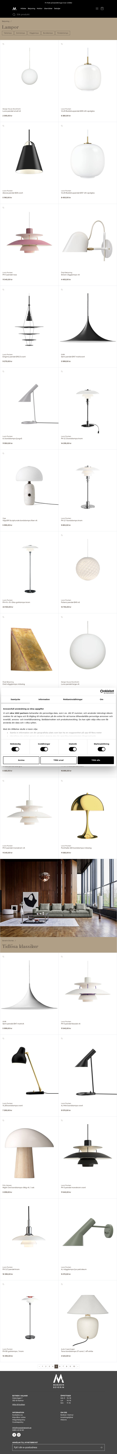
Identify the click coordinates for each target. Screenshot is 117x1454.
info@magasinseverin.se (21, 1428)
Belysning (31, 8)
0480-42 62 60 (18, 1430)
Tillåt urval (59, 760)
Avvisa (21, 760)
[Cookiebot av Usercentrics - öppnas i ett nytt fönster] (102, 692)
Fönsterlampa (62, 33)
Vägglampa (34, 33)
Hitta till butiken (18, 1404)
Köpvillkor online (18, 1417)
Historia (64, 1420)
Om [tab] (101, 699)
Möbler (23, 8)
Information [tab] (44, 699)
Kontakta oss (17, 1415)
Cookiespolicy (17, 1422)
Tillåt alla (96, 760)
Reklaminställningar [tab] (72, 699)
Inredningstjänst (67, 1417)
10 (74, 1366)
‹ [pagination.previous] (39, 1366)
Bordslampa (48, 33)
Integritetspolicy (18, 1420)
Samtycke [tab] (15, 699)
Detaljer (57, 8)
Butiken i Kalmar (67, 1415)
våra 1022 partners (19, 713)
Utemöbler (48, 8)
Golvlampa (20, 33)
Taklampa (8, 33)
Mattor (39, 8)
